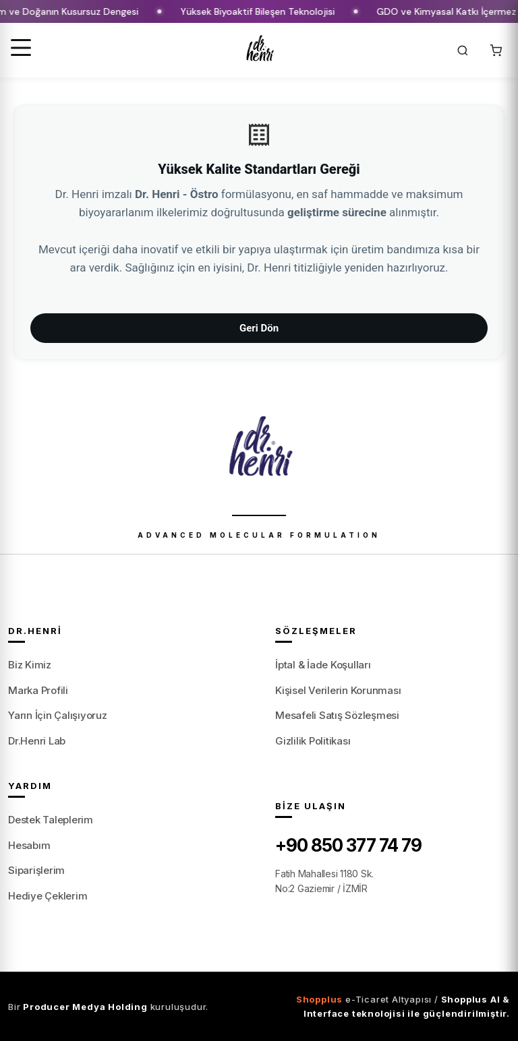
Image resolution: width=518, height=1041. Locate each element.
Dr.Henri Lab (36, 740)
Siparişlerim (36, 870)
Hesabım (29, 845)
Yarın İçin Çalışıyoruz (57, 715)
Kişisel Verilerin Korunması (338, 690)
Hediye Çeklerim (47, 895)
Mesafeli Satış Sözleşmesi (337, 715)
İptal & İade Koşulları (323, 664)
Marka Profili (38, 690)
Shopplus (319, 999)
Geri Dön (259, 328)
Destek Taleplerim (50, 819)
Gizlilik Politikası (312, 740)
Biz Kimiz (29, 664)
